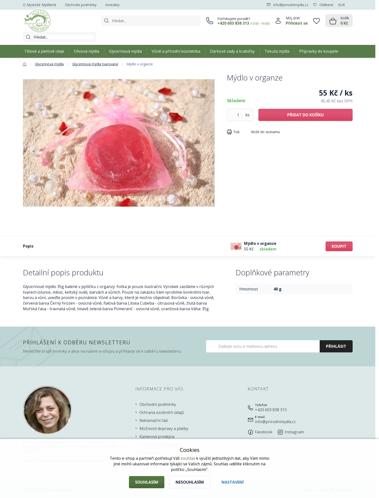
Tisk (236, 131)
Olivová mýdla (86, 51)
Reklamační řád (153, 420)
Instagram (294, 432)
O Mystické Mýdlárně (39, 4)
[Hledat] (64, 37)
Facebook (264, 432)
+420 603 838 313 (271, 409)
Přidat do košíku (305, 115)
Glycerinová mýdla (125, 51)
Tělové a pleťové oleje (44, 51)
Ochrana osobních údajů (161, 412)
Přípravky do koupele (318, 51)
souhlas (188, 458)
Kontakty (112, 4)
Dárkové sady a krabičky (232, 51)
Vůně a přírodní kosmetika (176, 51)
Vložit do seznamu (265, 131)
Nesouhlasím (190, 482)
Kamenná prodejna (156, 436)
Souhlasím (146, 482)
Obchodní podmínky (80, 4)
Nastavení (232, 482)
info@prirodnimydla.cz (275, 421)
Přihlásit (336, 346)
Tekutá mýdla (276, 51)
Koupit (339, 246)
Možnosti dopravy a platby (163, 428)
